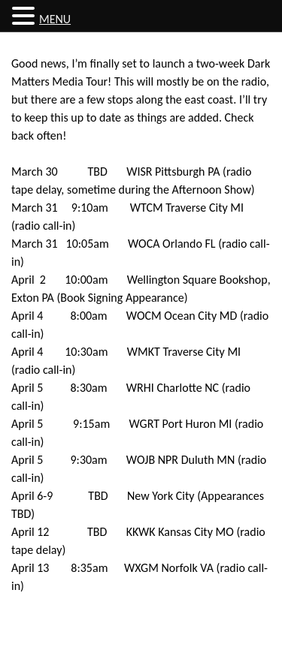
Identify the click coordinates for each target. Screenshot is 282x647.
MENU (55, 19)
